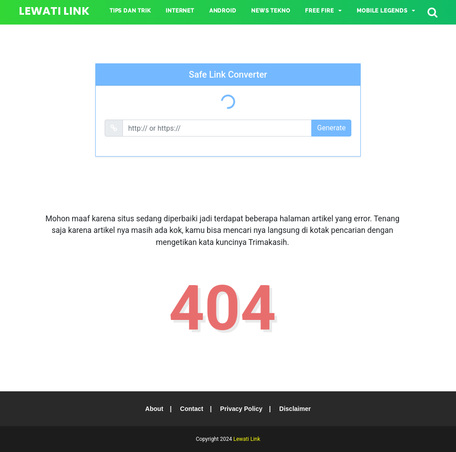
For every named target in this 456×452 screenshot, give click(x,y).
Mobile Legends (382, 11)
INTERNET (180, 11)
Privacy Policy (241, 408)
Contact (191, 408)
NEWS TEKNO (270, 11)
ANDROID (222, 11)
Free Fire (319, 11)
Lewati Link (54, 11)
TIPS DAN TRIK (130, 11)
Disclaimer (295, 408)
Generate (331, 128)
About (154, 408)
